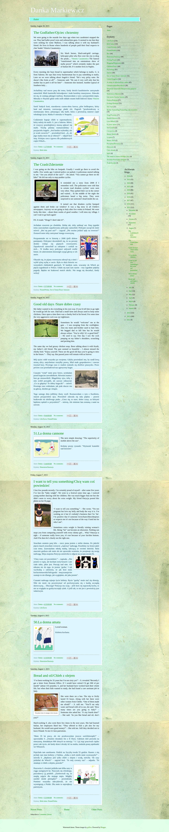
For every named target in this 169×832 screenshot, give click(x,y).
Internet (109, 73)
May (130, 294)
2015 (129, 207)
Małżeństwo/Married (113, 94)
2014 (129, 313)
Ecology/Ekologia (113, 103)
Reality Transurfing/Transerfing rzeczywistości (122, 110)
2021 (129, 186)
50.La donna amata (47, 622)
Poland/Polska (44, 290)
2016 (129, 204)
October (131, 219)
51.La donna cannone (49, 433)
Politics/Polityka (112, 100)
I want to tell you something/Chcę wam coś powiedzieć (133, 265)
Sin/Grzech (110, 128)
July (130, 287)
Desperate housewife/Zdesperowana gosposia (121, 89)
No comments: (59, 147)
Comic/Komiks (112, 47)
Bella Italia (43, 150)
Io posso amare (112, 124)
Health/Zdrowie (112, 118)
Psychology (110, 69)
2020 (129, 190)
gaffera (89, 827)
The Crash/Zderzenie (48, 164)
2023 (129, 179)
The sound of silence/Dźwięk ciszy (118, 156)
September (132, 223)
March (131, 301)
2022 (129, 183)
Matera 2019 (111, 140)
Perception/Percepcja (113, 144)
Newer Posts (36, 809)
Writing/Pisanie (112, 60)
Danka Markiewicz (57, 10)
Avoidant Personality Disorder (117, 160)
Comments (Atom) (45, 814)
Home (66, 809)
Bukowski (110, 147)
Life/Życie (43, 419)
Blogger (103, 827)
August (131, 228)
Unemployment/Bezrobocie (116, 85)
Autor (36, 19)
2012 (129, 320)
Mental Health (111, 134)
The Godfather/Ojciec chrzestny (56, 32)
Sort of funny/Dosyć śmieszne (60, 290)
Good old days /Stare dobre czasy (57, 304)
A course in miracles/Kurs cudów (117, 82)
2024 (129, 176)
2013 (129, 316)
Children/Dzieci (112, 66)
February (132, 305)
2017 (129, 200)
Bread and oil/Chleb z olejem (54, 675)
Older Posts (97, 809)
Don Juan (110, 107)
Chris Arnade (111, 150)
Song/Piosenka (111, 115)
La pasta (109, 137)
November (132, 214)
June (130, 291)
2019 (129, 193)
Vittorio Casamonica (79, 59)
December (132, 210)
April (131, 298)
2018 (129, 197)
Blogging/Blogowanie (114, 63)
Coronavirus (111, 131)
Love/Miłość (111, 121)
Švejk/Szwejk (111, 163)
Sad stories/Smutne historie (116, 97)
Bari (108, 54)
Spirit (108, 153)
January (131, 308)
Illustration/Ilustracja (47, 467)
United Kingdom (112, 79)
